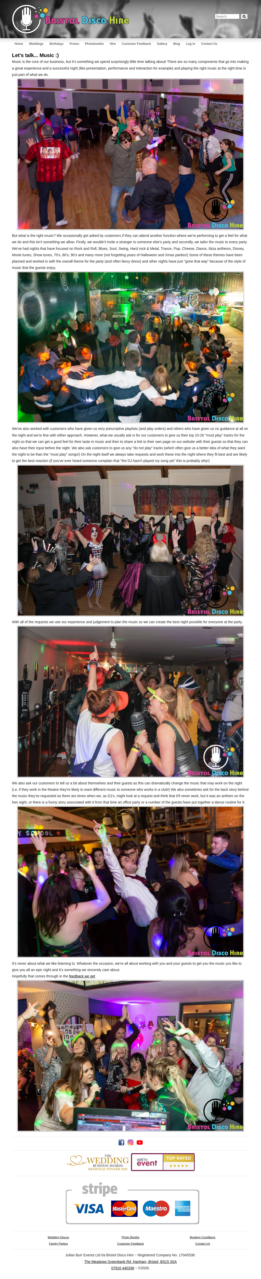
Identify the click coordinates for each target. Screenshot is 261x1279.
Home (19, 44)
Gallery (162, 44)
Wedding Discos (58, 1237)
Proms (74, 44)
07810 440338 (122, 1268)
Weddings (36, 44)
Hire (113, 44)
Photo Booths (130, 1237)
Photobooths (94, 44)
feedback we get (82, 976)
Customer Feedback (136, 44)
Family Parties (58, 1243)
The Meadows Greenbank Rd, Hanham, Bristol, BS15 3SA (130, 1262)
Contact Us (209, 44)
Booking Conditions (202, 1237)
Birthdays (56, 44)
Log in (190, 44)
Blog (176, 44)
